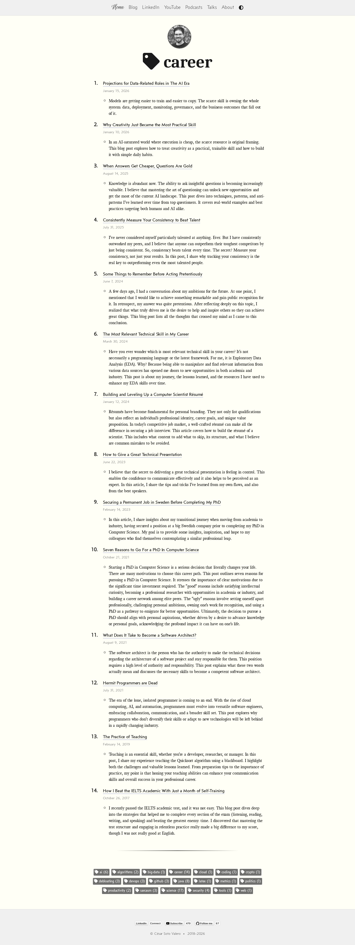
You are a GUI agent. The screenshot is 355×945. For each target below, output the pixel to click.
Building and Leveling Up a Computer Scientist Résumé (153, 394)
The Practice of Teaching (125, 736)
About (227, 7)
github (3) (159, 881)
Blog (133, 7)
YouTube (172, 7)
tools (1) (223, 890)
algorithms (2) (125, 872)
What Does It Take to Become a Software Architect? (149, 635)
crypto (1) (250, 872)
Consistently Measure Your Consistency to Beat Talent (151, 220)
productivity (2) (117, 890)
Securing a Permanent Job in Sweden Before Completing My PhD (162, 502)
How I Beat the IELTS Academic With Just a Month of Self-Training (164, 790)
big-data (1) (154, 872)
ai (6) (101, 872)
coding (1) (227, 872)
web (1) (244, 890)
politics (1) (250, 881)
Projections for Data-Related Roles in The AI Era (146, 83)
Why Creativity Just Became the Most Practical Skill (149, 124)
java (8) (181, 881)
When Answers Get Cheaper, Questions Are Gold (147, 166)
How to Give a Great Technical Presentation (142, 454)
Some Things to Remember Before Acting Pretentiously (152, 274)
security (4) (199, 890)
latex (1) (202, 881)
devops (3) (134, 881)
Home (118, 7)
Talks (212, 7)
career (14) (179, 872)
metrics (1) (225, 881)
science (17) (173, 890)
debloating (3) (107, 881)
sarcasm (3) (146, 890)
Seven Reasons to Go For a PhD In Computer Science (151, 549)
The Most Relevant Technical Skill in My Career (146, 334)
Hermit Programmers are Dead (130, 683)
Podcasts (193, 7)
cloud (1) (203, 872)
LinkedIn (150, 7)
